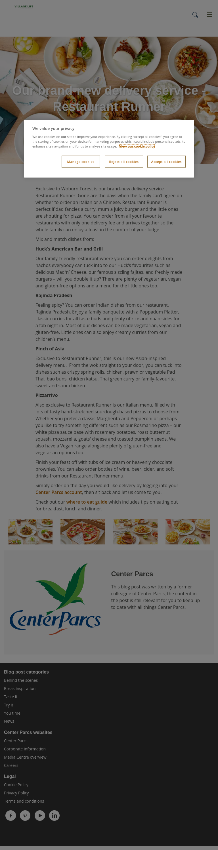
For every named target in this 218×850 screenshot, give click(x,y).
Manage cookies (80, 161)
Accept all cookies (166, 161)
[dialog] (109, 149)
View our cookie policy (137, 146)
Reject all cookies (124, 161)
